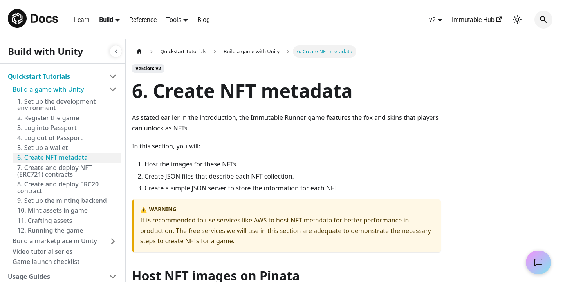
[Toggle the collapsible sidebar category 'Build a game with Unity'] (112, 89)
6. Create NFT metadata (52, 157)
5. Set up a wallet (42, 147)
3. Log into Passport (47, 127)
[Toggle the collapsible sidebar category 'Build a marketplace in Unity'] (112, 241)
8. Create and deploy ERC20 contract (58, 187)
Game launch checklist (46, 261)
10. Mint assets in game (52, 210)
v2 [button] (432, 19)
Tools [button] (173, 19)
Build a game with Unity (48, 89)
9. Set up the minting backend (62, 200)
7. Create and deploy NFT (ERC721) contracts (54, 171)
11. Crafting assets (44, 220)
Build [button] (106, 19)
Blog (203, 19)
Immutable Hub (477, 19)
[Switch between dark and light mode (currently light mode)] (517, 19)
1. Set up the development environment (56, 104)
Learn (82, 19)
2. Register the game (48, 118)
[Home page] (139, 51)
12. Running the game (50, 230)
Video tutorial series (42, 251)
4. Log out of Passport (50, 138)
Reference (143, 19)
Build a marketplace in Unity (55, 241)
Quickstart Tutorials (39, 76)
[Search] (543, 20)
